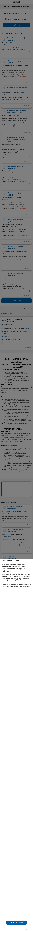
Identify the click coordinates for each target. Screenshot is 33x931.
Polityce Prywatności (21, 580)
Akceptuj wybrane (16, 928)
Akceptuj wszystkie (16, 922)
